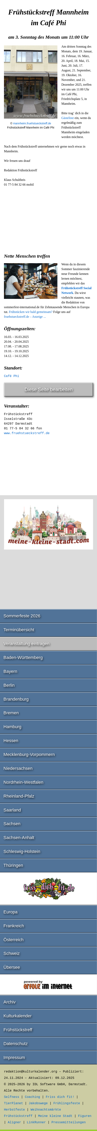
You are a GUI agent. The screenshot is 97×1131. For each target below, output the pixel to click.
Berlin (9, 685)
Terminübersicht (19, 629)
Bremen (11, 712)
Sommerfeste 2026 (22, 615)
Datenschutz (16, 1043)
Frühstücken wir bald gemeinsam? (30, 312)
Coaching (32, 1097)
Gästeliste (67, 118)
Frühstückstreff (18, 1029)
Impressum (14, 1057)
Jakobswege (38, 1103)
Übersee (12, 967)
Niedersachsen (18, 768)
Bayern (10, 671)
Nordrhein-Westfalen (23, 782)
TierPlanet (13, 1103)
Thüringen (13, 865)
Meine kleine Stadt (55, 1116)
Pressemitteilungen (68, 1122)
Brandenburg (16, 699)
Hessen (11, 740)
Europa (11, 911)
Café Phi (11, 376)
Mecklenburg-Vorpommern (29, 754)
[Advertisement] (48, 219)
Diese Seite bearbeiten (49, 389)
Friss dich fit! (60, 1097)
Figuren (84, 1116)
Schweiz (12, 953)
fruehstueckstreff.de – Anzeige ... (25, 316)
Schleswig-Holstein (22, 851)
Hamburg (12, 726)
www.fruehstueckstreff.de (26, 433)
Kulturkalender (18, 1015)
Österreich (14, 939)
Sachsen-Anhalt (19, 837)
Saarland (12, 810)
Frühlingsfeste (66, 1103)
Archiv (10, 1002)
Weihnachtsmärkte (45, 1110)
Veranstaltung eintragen (26, 643)
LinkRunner (36, 1122)
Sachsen (12, 823)
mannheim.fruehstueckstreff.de (32, 123)
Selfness (11, 1097)
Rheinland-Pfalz (19, 796)
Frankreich (14, 925)
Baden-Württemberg (23, 657)
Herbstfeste (14, 1110)
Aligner (14, 1122)
